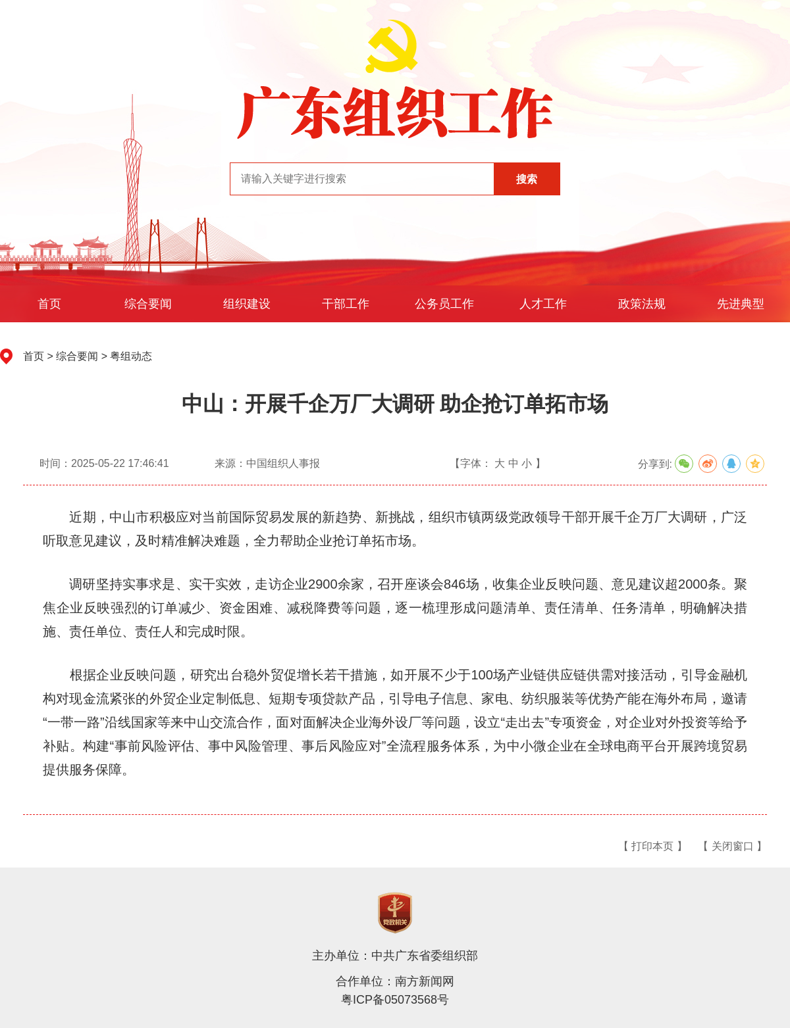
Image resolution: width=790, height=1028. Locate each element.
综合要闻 (148, 303)
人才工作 (543, 303)
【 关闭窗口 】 (732, 846)
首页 (49, 303)
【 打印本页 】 (652, 846)
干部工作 (345, 303)
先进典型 (740, 303)
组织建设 (247, 303)
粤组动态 (131, 356)
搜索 (526, 179)
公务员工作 (444, 303)
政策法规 (642, 303)
